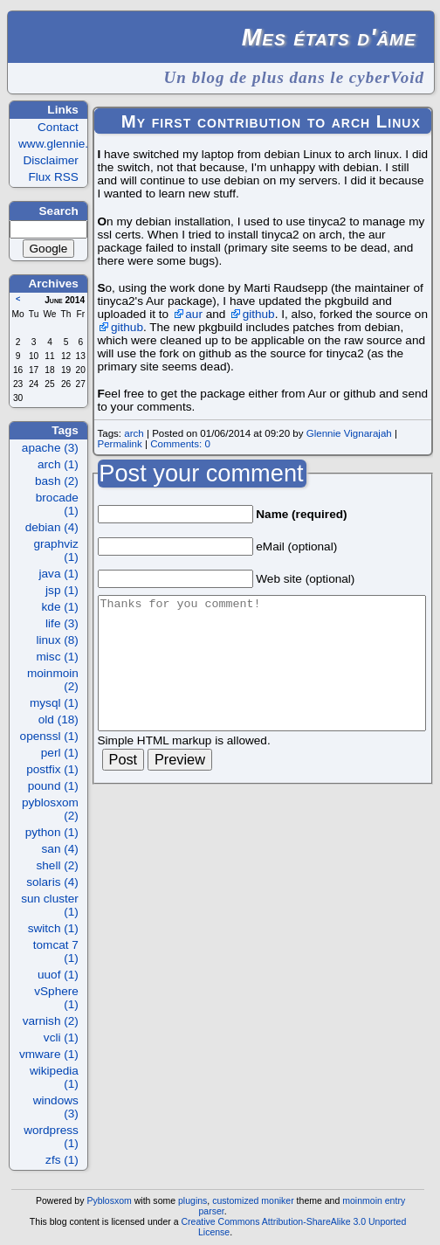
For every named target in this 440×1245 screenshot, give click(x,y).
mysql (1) (54, 702)
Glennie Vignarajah (349, 433)
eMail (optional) (296, 546)
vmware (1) (49, 1054)
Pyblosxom (108, 1200)
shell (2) (58, 865)
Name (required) (301, 514)
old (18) (58, 719)
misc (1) (58, 656)
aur (194, 314)
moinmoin (362, 1200)
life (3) (62, 623)
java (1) (59, 573)
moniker (277, 1200)
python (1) (52, 832)
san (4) (60, 848)
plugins (192, 1200)
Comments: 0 (180, 444)
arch (133, 433)
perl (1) (60, 752)
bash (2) (57, 481)
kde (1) (60, 606)
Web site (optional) (305, 578)
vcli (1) (61, 1037)
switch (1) (53, 928)
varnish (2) (51, 1020)
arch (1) (58, 464)
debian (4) (52, 527)
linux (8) (58, 640)
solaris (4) (52, 882)
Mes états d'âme (329, 37)
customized (235, 1200)
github (259, 314)
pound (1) (53, 785)
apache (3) (50, 447)
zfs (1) (62, 1159)
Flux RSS (53, 176)
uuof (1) (58, 974)
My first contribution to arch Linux (271, 121)
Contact (58, 127)
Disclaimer (50, 160)
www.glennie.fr (56, 143)
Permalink (119, 444)
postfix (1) (52, 769)
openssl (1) (49, 736)
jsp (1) (62, 590)
